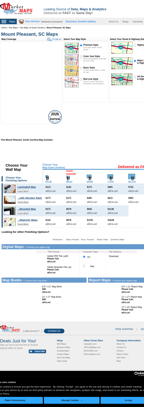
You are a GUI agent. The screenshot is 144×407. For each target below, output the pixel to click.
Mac (88, 266)
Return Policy (122, 354)
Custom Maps (63, 354)
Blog (119, 361)
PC (86, 257)
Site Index (121, 357)
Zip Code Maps (63, 357)
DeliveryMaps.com (92, 354)
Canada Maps (63, 351)
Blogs (126, 21)
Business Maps (63, 347)
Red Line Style (90, 79)
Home (3, 28)
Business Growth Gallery (81, 21)
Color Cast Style (91, 56)
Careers (120, 351)
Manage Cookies (72, 400)
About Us (113, 21)
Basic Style (89, 67)
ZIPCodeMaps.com (92, 347)
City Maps (13, 28)
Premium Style (90, 45)
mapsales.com (90, 344)
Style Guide (62, 361)
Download (113, 256)
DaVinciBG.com (91, 351)
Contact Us (54, 330)
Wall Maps (61, 344)
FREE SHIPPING (124, 329)
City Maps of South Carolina (32, 28)
